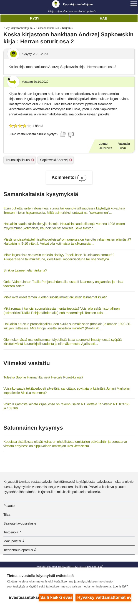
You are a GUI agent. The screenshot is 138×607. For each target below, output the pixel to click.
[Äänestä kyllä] (63, 134)
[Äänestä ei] (71, 135)
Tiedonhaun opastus (18, 550)
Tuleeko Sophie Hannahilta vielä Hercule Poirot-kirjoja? (43, 377)
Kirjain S (67, 28)
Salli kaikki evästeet (56, 597)
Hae (103, 18)
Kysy (34, 18)
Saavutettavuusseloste (19, 523)
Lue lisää (119, 586)
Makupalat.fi (12, 541)
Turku (122, 148)
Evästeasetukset (22, 597)
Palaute (9, 505)
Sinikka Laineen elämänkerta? (25, 270)
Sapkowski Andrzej (54, 160)
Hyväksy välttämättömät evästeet (104, 597)
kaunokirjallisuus (18, 160)
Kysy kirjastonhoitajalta (18, 28)
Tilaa (6, 514)
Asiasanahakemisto (47, 28)
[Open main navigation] (133, 4)
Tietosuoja (10, 532)
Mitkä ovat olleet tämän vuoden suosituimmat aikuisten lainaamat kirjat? (55, 297)
